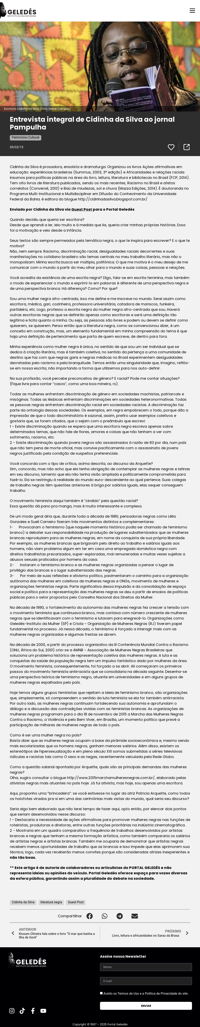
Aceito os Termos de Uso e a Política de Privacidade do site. (146, 993)
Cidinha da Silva (23, 902)
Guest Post (81, 209)
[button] (89, 915)
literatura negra (51, 902)
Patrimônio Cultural (25, 137)
